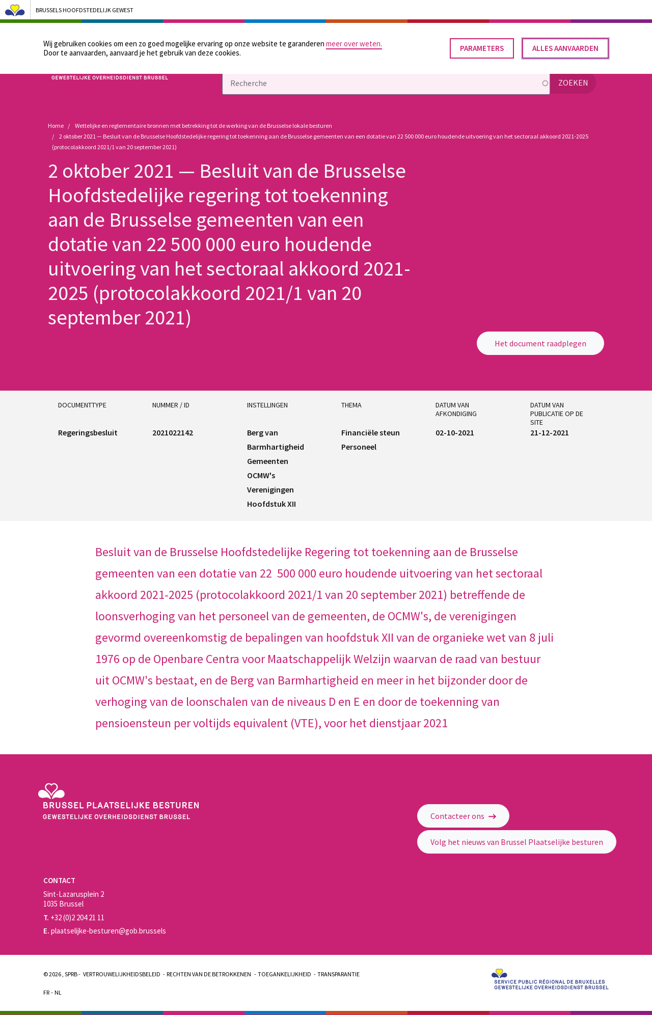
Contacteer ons (463, 816)
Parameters (482, 45)
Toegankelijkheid (284, 974)
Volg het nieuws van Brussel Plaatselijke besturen (516, 842)
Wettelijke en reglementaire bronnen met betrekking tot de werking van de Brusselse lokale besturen (203, 125)
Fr (46, 992)
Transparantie (338, 974)
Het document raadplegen (540, 343)
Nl (58, 992)
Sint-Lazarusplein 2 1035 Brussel (73, 899)
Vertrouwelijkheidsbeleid (121, 974)
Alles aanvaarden (565, 45)
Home (56, 125)
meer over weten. (354, 40)
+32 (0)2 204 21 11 (73, 917)
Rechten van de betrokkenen (209, 974)
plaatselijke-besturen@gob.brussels (104, 931)
